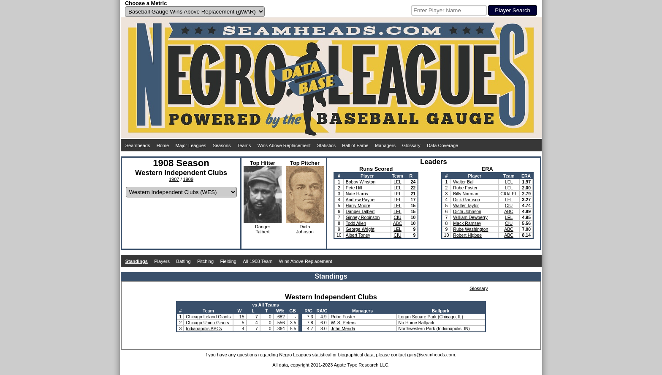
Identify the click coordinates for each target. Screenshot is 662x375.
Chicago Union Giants (207, 322)
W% (280, 310)
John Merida (343, 328)
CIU (397, 217)
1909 (188, 179)
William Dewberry (470, 217)
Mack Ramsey (467, 223)
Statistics (326, 145)
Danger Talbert (360, 211)
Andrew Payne (360, 199)
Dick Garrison (466, 199)
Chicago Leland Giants (208, 316)
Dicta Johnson (467, 211)
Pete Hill (354, 187)
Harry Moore (358, 205)
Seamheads (137, 145)
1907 (174, 179)
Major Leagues (191, 145)
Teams (244, 145)
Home (163, 145)
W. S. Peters (343, 322)
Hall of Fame (355, 145)
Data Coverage (442, 145)
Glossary (411, 145)
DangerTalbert (262, 229)
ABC (397, 223)
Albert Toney (358, 235)
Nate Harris (357, 193)
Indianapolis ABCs (204, 328)
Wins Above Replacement (284, 145)
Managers (385, 145)
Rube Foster (465, 187)
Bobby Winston (361, 181)
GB (292, 310)
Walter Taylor (466, 205)
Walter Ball (463, 181)
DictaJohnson (305, 229)
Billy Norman (465, 193)
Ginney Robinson (363, 217)
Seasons (222, 145)
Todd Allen (356, 223)
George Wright (360, 229)
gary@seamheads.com (431, 354)
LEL (397, 181)
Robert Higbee (467, 235)
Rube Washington (470, 229)
